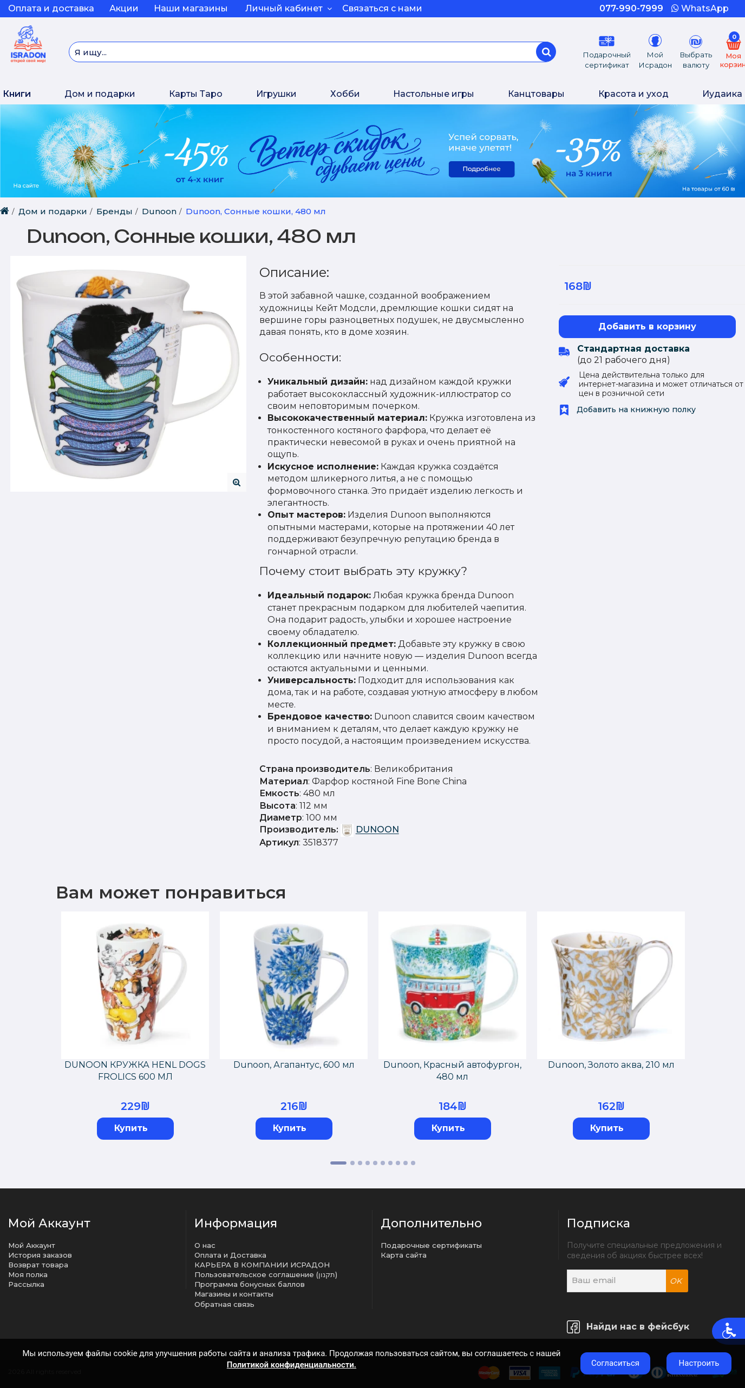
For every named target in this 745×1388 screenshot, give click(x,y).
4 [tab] (367, 1163)
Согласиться (615, 1363)
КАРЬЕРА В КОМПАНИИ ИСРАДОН (262, 1264)
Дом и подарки (99, 94)
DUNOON (377, 830)
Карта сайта (404, 1255)
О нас (204, 1245)
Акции (124, 8)
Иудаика (722, 94)
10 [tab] (413, 1163)
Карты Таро (196, 94)
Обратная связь (224, 1304)
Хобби (345, 94)
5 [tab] (375, 1163)
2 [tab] (352, 1163)
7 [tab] (390, 1163)
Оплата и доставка (51, 8)
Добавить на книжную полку (627, 409)
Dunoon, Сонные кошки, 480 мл (256, 211)
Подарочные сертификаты (431, 1245)
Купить (131, 1128)
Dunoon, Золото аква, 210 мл (611, 1065)
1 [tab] (338, 1163)
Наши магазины (191, 8)
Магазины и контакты (233, 1294)
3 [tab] (360, 1163)
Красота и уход (633, 94)
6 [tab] (383, 1163)
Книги (17, 94)
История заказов (40, 1255)
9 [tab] (405, 1163)
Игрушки (276, 94)
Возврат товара (38, 1264)
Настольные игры (433, 94)
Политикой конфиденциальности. (291, 1365)
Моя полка (28, 1274)
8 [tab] (398, 1163)
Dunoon (159, 211)
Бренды (114, 211)
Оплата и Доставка (230, 1255)
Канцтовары (536, 94)
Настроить (699, 1363)
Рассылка (26, 1284)
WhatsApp (700, 8)
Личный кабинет (288, 8)
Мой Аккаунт (31, 1245)
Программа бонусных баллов (249, 1284)
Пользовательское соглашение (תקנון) (265, 1274)
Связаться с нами (382, 8)
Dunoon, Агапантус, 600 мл (294, 1065)
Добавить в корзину (647, 326)
